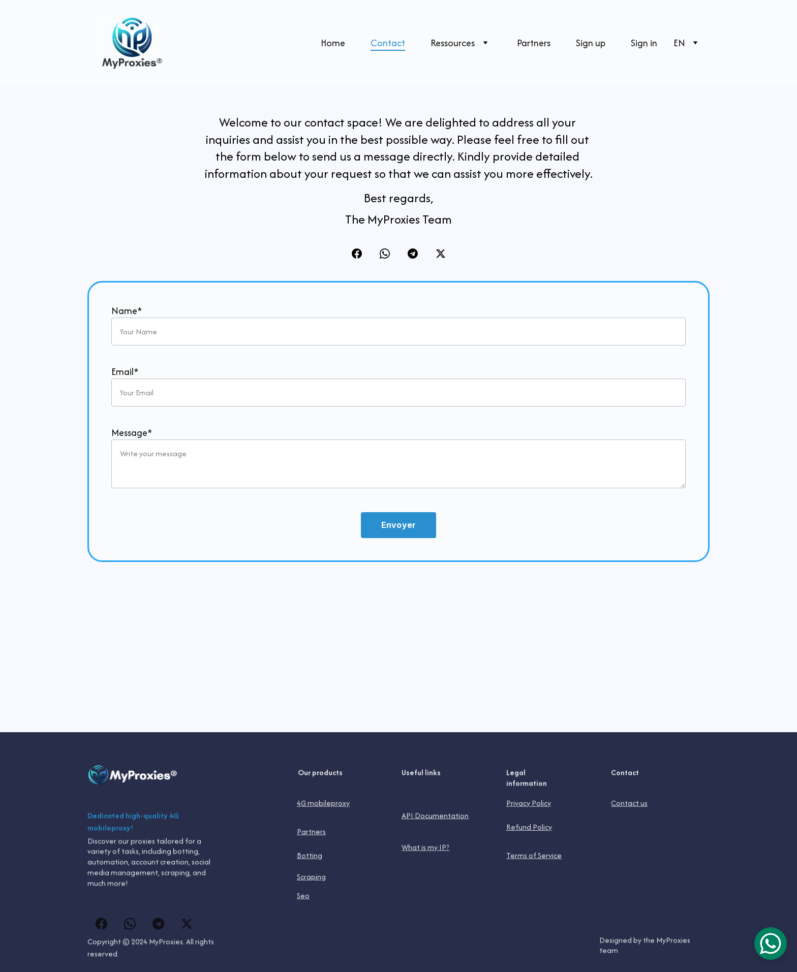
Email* (124, 374)
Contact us (629, 803)
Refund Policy (529, 828)
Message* (131, 435)
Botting (309, 856)
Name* (126, 313)
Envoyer (398, 527)
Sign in (644, 43)
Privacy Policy (528, 803)
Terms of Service (534, 856)
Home (333, 43)
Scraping (311, 877)
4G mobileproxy (323, 803)
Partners (533, 43)
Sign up (590, 43)
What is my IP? (425, 847)
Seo (303, 896)
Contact (388, 43)
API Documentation (435, 816)
